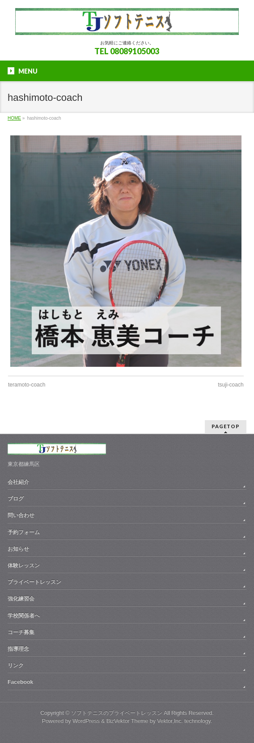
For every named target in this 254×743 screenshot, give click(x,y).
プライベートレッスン (34, 582)
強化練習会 (21, 598)
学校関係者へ (24, 616)
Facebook (20, 682)
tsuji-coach (230, 385)
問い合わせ (21, 515)
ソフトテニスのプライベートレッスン (116, 713)
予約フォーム (24, 532)
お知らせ (18, 549)
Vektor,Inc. (170, 721)
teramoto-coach (26, 385)
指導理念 (18, 649)
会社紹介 (18, 482)
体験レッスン (24, 565)
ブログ (16, 498)
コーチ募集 (21, 632)
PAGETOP (226, 426)
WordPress (86, 721)
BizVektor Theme (127, 721)
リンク (16, 665)
